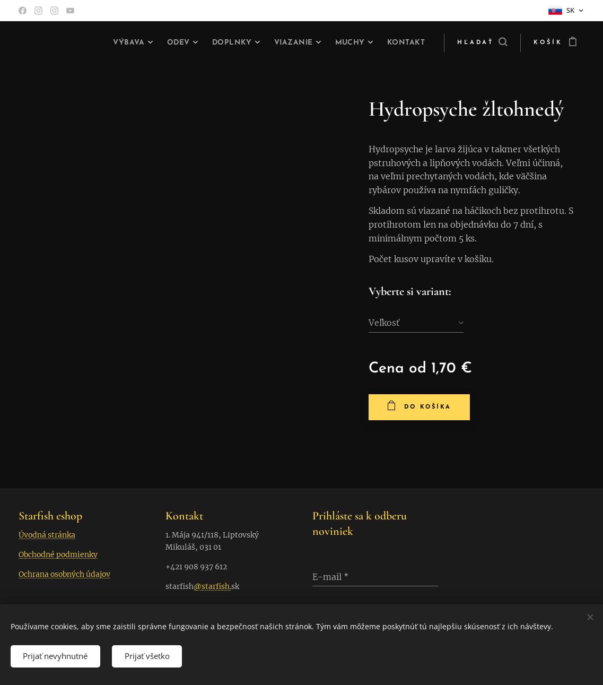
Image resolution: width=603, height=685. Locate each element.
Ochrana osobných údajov (64, 574)
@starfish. (212, 586)
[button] (482, 43)
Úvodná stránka (47, 534)
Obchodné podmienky (58, 554)
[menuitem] (122, 43)
